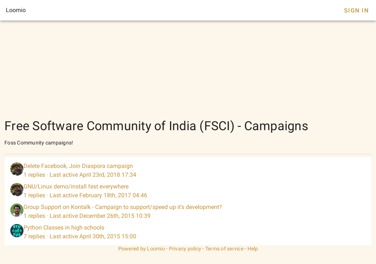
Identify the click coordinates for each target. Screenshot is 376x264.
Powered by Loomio (141, 249)
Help (252, 249)
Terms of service (224, 249)
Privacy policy (185, 249)
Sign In (356, 10)
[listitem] (188, 170)
